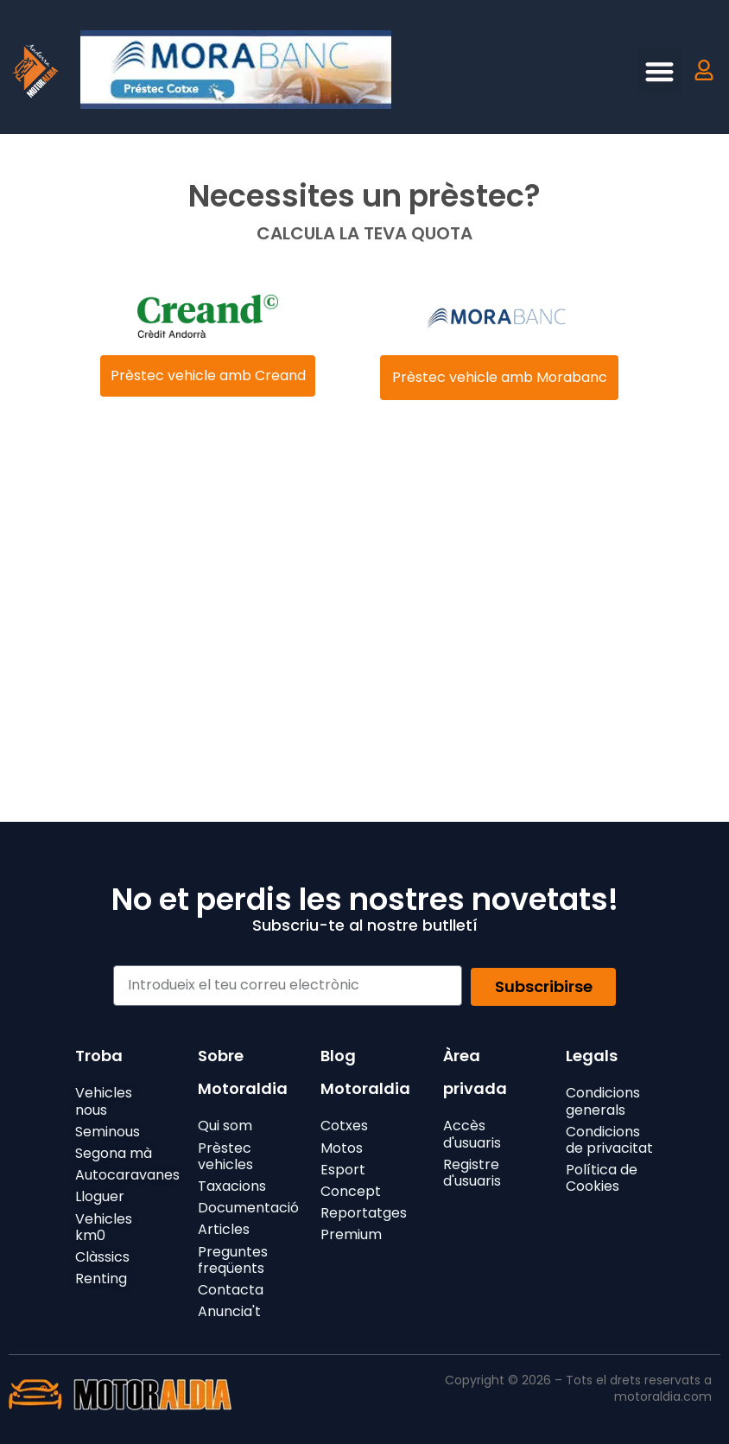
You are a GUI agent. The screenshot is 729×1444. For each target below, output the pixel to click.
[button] (660, 71)
